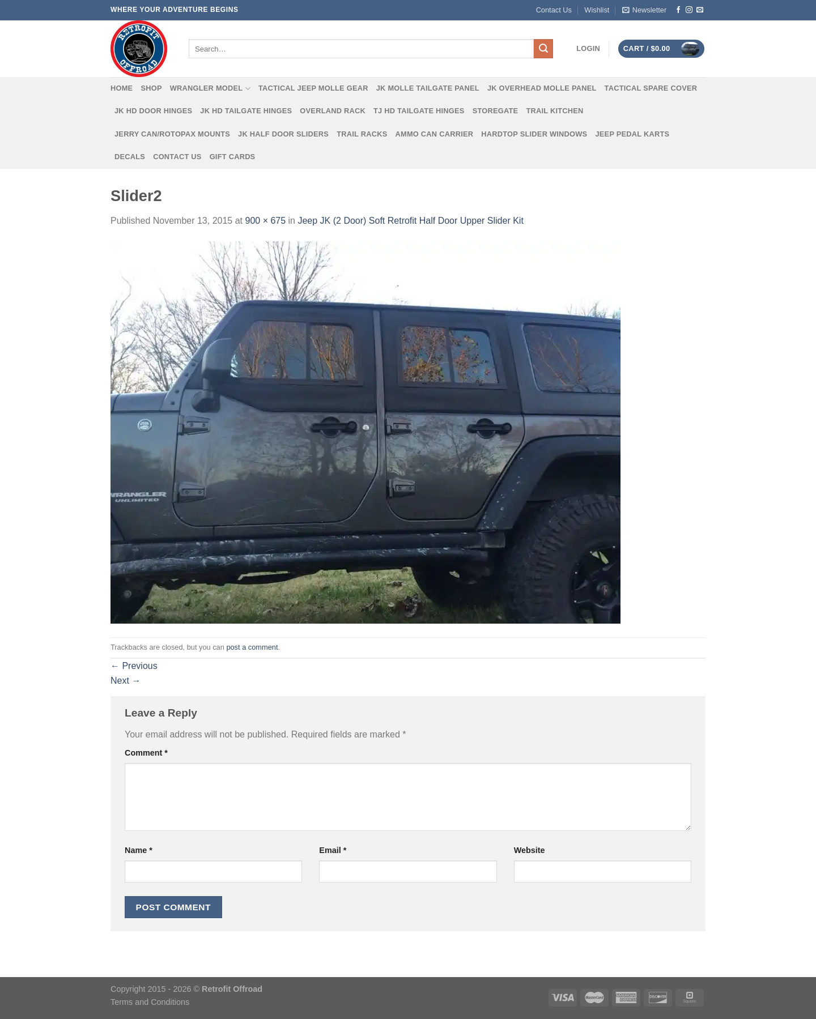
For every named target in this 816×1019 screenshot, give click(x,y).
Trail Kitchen (554, 110)
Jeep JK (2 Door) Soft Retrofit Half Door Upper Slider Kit (410, 220)
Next (125, 680)
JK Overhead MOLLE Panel (542, 88)
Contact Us (554, 10)
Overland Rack (333, 110)
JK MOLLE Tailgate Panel (427, 88)
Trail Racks (362, 134)
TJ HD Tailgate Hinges (419, 110)
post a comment (252, 647)
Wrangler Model (210, 88)
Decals (129, 156)
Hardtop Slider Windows (534, 134)
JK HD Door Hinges (153, 110)
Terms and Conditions (149, 1002)
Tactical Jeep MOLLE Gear (313, 88)
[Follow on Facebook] (678, 10)
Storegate (495, 110)
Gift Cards (233, 156)
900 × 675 (265, 220)
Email (332, 850)
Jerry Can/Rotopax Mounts (172, 134)
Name (138, 850)
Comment (146, 752)
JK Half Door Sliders (283, 134)
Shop (151, 88)
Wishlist (596, 10)
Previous (134, 666)
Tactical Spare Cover (651, 88)
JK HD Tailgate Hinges (246, 110)
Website (529, 850)
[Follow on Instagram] (689, 10)
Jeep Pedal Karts (632, 134)
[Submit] (543, 48)
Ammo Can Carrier (435, 134)
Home (121, 88)
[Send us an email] (699, 10)
